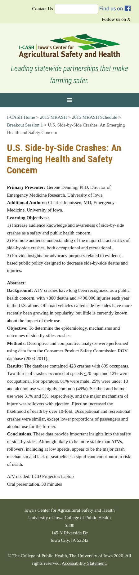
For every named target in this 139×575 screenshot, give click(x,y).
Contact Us (42, 8)
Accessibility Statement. (84, 563)
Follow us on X (116, 19)
